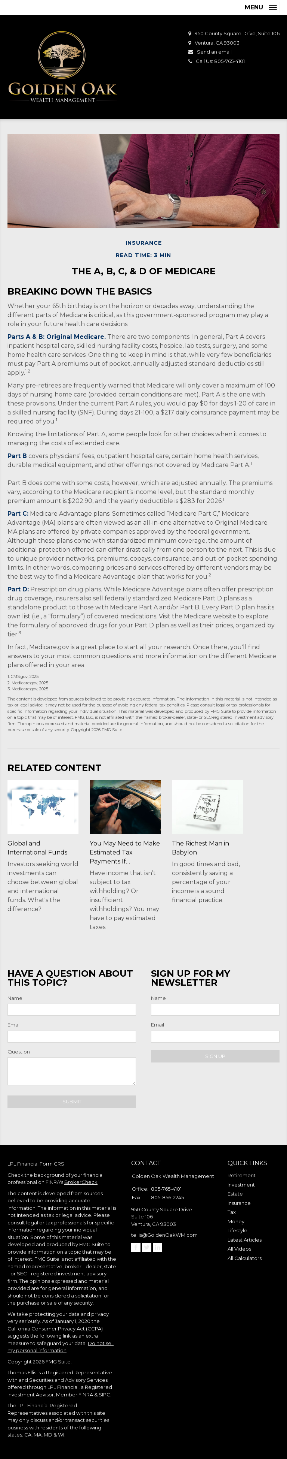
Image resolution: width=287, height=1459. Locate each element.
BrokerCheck (81, 1182)
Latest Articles (245, 1240)
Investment (241, 1185)
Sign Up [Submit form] (215, 1056)
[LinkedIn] (157, 1247)
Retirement (242, 1175)
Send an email (214, 52)
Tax (232, 1212)
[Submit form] (71, 1101)
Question (18, 1052)
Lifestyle (237, 1230)
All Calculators (245, 1258)
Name (14, 998)
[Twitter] (146, 1247)
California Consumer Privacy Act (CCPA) (55, 1329)
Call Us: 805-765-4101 (220, 61)
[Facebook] (136, 1247)
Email (14, 1025)
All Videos (239, 1249)
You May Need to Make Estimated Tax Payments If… (124, 852)
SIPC (104, 1395)
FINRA (85, 1395)
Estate (235, 1194)
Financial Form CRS (40, 1164)
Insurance (239, 1203)
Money (236, 1221)
